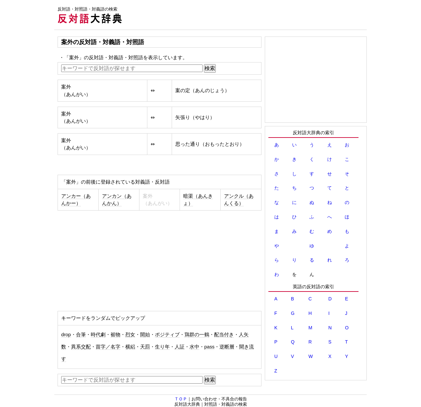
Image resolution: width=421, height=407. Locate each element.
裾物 (115, 334)
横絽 (130, 346)
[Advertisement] (247, 15)
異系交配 (81, 346)
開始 (145, 334)
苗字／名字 (108, 346)
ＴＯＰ (180, 398)
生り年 (162, 346)
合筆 (81, 334)
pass (209, 346)
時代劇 (98, 334)
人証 (180, 346)
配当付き (224, 334)
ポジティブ (167, 334)
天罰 (145, 346)
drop (66, 334)
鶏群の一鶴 (197, 334)
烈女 (130, 334)
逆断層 (226, 346)
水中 (194, 346)
